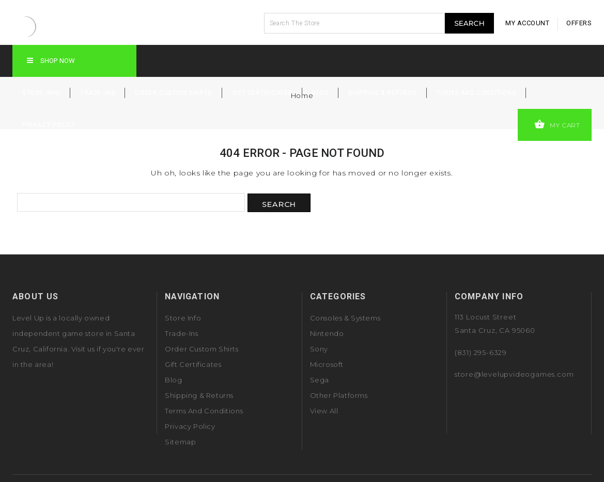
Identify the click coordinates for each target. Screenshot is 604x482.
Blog (320, 93)
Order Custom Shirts (173, 93)
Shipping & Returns (382, 93)
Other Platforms (339, 395)
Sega (319, 380)
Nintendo (327, 333)
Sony (319, 349)
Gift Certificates (262, 93)
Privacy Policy (48, 124)
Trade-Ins (97, 93)
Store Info (41, 93)
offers (579, 23)
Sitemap (180, 442)
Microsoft (327, 364)
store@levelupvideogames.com (514, 374)
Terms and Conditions (476, 93)
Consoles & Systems (345, 318)
